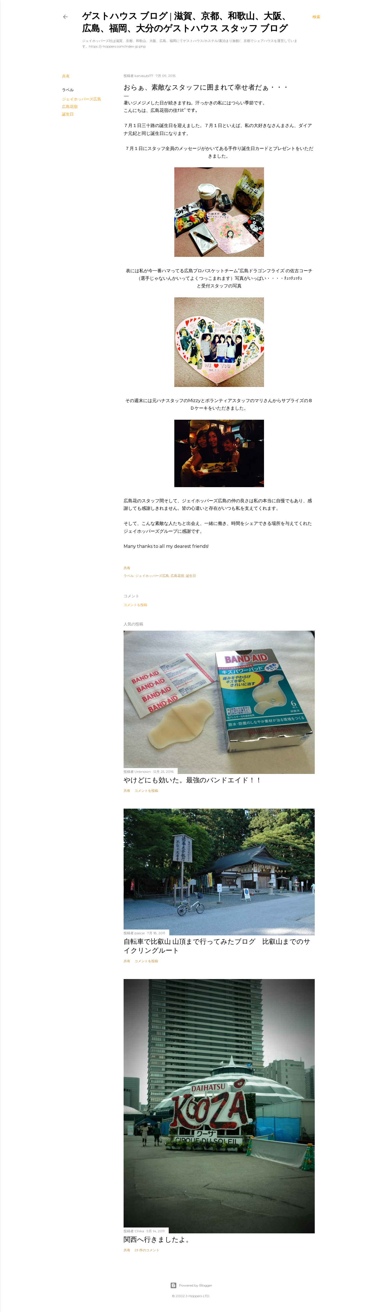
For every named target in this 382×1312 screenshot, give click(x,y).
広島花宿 (70, 106)
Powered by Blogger (191, 1285)
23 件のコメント (147, 1250)
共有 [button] (66, 76)
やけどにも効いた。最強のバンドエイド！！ (193, 780)
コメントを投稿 (135, 605)
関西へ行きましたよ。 (158, 1239)
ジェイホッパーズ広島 (81, 99)
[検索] (316, 17)
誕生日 (68, 114)
